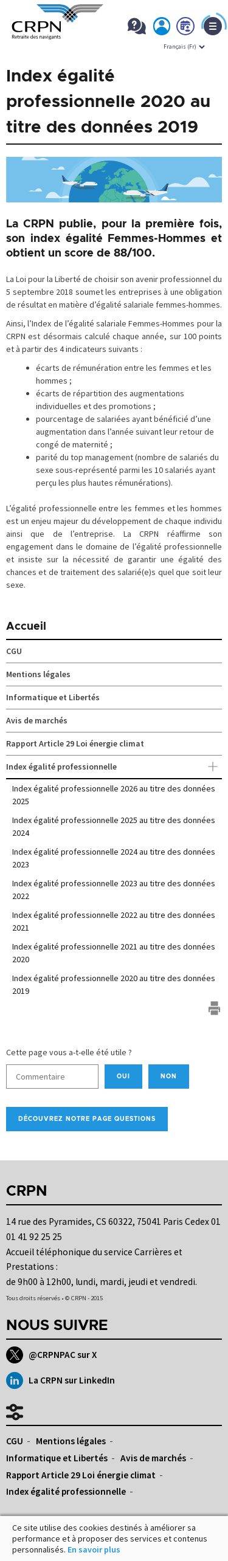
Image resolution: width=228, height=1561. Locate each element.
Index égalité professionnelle (114, 767)
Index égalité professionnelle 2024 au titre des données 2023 (113, 858)
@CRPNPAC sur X (51, 1354)
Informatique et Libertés (53, 697)
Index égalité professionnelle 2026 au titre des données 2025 (113, 795)
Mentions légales (38, 674)
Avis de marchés (36, 720)
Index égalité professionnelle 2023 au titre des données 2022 (113, 889)
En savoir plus (93, 1549)
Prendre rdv (186, 28)
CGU (14, 651)
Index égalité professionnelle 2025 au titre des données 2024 (113, 826)
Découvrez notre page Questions (87, 1119)
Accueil (26, 626)
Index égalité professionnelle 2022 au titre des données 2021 (113, 921)
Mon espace (162, 28)
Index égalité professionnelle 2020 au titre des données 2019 (113, 984)
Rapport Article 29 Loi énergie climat (75, 743)
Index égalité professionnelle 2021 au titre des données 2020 (113, 953)
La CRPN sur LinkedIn (60, 1380)
